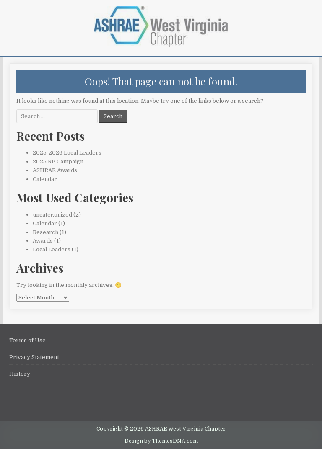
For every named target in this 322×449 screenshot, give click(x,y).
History (19, 374)
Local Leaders (51, 249)
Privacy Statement (34, 357)
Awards (43, 240)
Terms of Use (27, 340)
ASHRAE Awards (55, 170)
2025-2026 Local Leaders (67, 153)
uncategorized (52, 215)
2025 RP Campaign (58, 161)
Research (45, 232)
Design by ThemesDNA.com (161, 441)
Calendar (45, 179)
